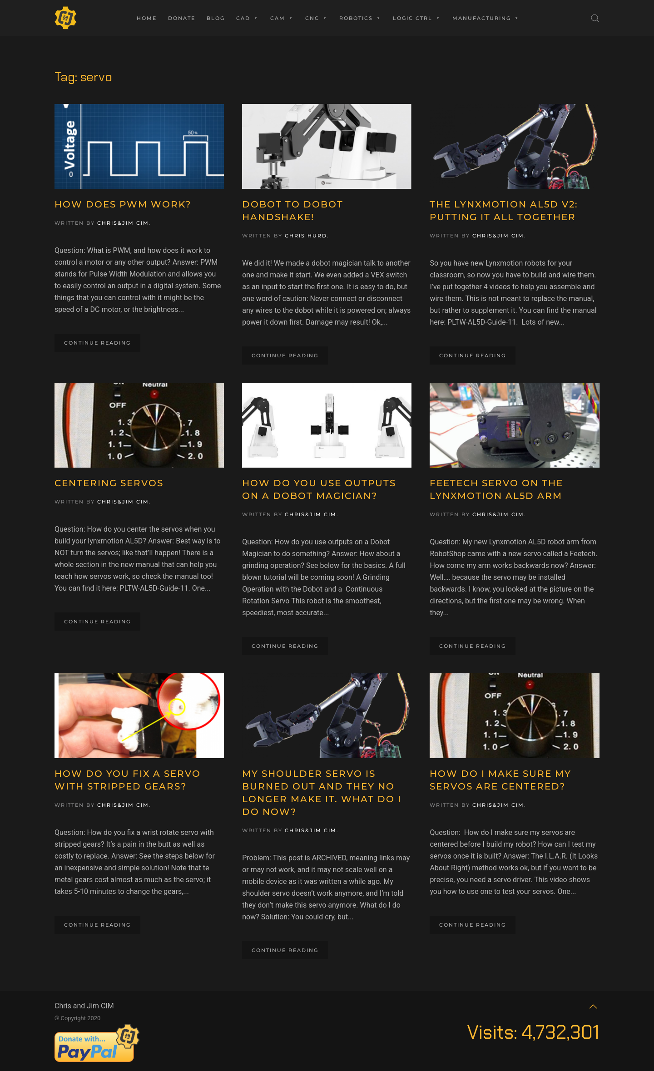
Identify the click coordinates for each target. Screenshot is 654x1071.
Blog (216, 18)
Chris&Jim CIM (123, 223)
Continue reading (97, 343)
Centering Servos (109, 483)
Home (147, 18)
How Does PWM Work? (122, 204)
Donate (181, 18)
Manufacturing (486, 18)
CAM (282, 18)
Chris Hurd (306, 235)
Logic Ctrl (417, 18)
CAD (247, 18)
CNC (316, 18)
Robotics (360, 18)
